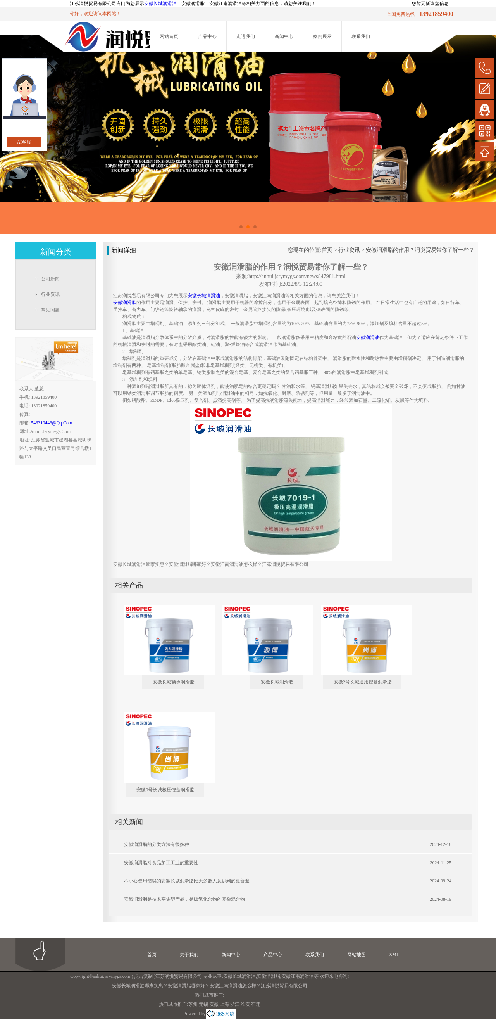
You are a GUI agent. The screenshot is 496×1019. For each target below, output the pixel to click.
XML (394, 954)
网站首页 (169, 36)
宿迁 (255, 1004)
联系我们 (360, 36)
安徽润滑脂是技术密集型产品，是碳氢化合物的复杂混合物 (184, 899)
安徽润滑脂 (268, 976)
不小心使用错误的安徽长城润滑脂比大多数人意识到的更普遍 (187, 881)
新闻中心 (284, 36)
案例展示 (322, 36)
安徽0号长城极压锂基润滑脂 (165, 789)
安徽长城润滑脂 (277, 682)
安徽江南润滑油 (297, 976)
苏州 (193, 1004)
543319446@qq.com (51, 423)
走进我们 (245, 36)
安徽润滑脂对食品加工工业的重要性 (161, 862)
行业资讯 (349, 250)
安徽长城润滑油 (160, 3)
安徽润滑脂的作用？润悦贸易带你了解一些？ (420, 250)
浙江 (234, 1004)
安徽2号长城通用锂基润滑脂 (363, 682)
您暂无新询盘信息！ (432, 3)
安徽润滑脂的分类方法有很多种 (156, 844)
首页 (327, 250)
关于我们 (189, 954)
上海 (224, 1004)
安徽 (214, 1004)
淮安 (245, 1004)
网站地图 (356, 954)
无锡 (203, 1004)
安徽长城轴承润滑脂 (174, 682)
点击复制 (143, 976)
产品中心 (207, 36)
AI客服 (24, 142)
